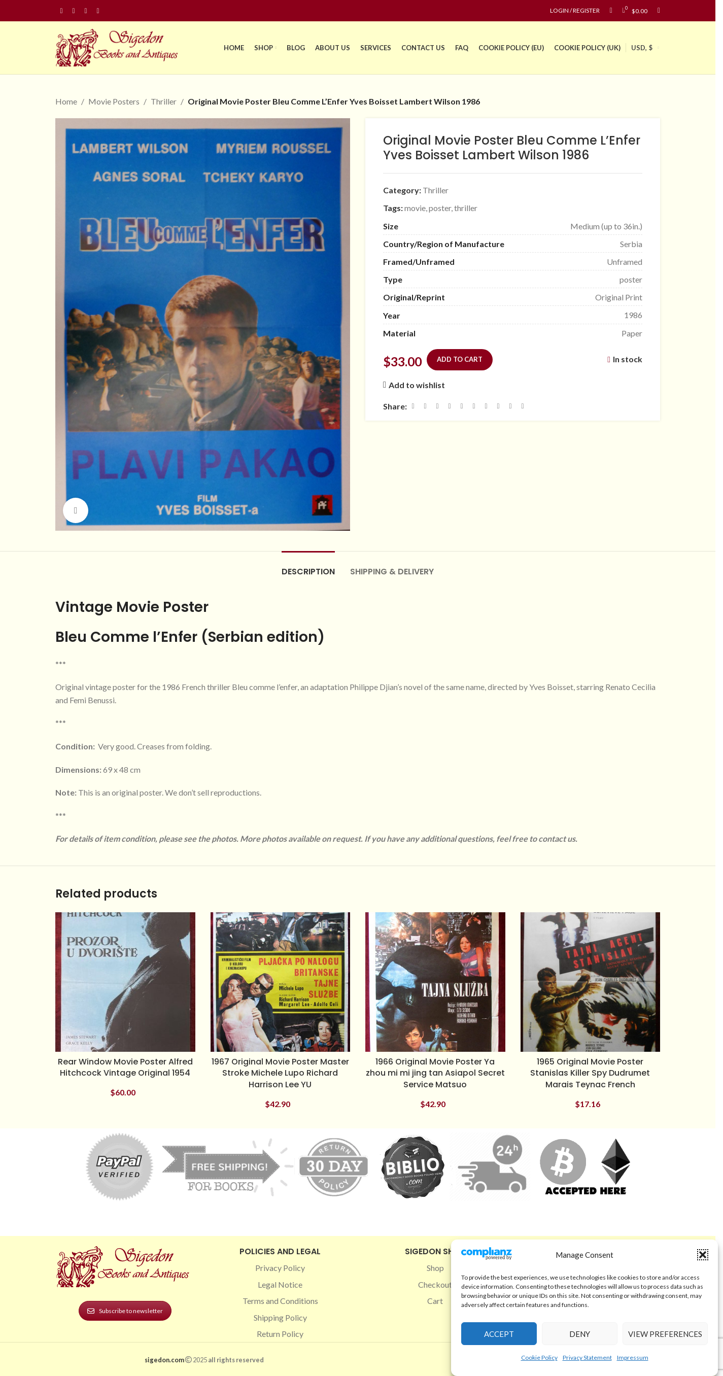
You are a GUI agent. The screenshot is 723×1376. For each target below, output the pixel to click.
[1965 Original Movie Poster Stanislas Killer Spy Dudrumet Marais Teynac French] (591, 982)
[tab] (308, 566)
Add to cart (460, 359)
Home (66, 101)
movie (415, 208)
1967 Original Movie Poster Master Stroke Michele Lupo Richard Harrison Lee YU (280, 1073)
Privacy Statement (587, 1357)
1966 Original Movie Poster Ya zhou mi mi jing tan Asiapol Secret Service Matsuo (435, 1073)
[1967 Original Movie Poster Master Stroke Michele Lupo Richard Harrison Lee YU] (281, 982)
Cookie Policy (539, 1357)
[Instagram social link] (73, 11)
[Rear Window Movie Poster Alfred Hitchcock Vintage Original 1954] (125, 982)
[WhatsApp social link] (486, 406)
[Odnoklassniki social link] (474, 406)
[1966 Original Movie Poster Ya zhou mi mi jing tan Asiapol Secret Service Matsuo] (435, 982)
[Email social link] (437, 406)
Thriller (164, 101)
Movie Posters (114, 101)
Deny (579, 1333)
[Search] (658, 11)
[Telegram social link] (510, 406)
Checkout (435, 1284)
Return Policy (280, 1333)
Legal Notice (280, 1284)
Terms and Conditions (280, 1300)
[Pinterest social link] (86, 11)
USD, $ (641, 48)
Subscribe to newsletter (125, 1311)
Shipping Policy (280, 1317)
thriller (465, 208)
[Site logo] (118, 46)
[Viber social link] (523, 406)
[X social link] (425, 406)
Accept (499, 1333)
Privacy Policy (280, 1267)
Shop (435, 1267)
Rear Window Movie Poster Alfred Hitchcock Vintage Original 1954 (125, 1067)
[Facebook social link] (61, 11)
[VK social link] (498, 406)
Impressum (632, 1357)
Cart (435, 1300)
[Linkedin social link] (98, 11)
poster (440, 208)
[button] (703, 1255)
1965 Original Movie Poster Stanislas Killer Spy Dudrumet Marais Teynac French (590, 1073)
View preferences (665, 1333)
